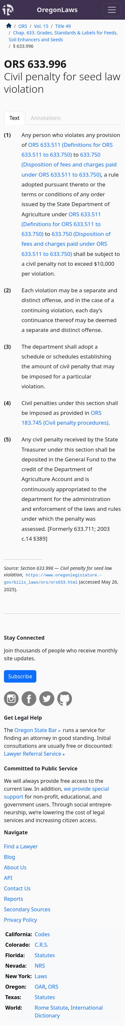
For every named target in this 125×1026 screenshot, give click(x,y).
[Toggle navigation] (112, 9)
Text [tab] (14, 118)
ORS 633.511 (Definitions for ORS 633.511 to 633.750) (61, 224)
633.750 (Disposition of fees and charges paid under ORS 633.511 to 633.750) (69, 164)
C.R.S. (41, 944)
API (8, 877)
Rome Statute (51, 1007)
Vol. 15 (41, 26)
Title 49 (63, 26)
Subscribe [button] (20, 676)
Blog (9, 857)
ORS (22, 26)
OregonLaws (57, 9)
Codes (42, 934)
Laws (41, 976)
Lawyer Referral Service (32, 753)
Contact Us (17, 888)
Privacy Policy (20, 919)
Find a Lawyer (21, 846)
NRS (40, 965)
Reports (13, 898)
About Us (15, 867)
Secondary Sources (27, 909)
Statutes (45, 955)
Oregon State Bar (35, 730)
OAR (40, 986)
